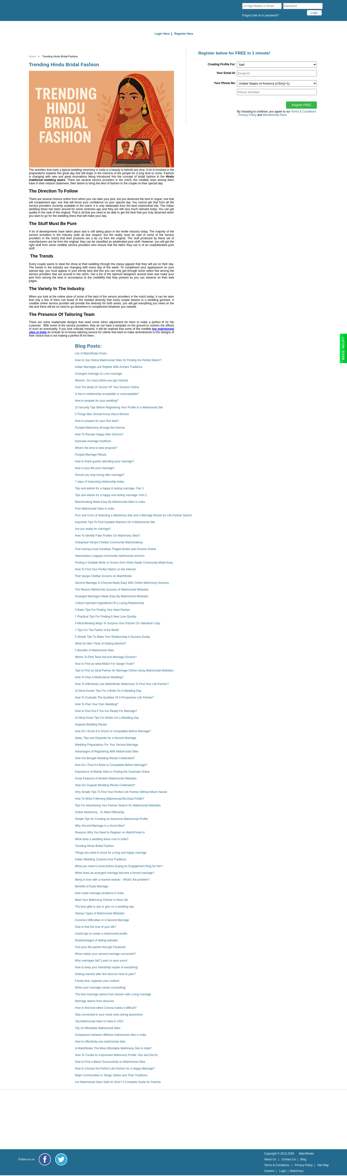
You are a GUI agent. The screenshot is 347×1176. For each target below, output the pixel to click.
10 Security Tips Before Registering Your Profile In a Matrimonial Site (119, 407)
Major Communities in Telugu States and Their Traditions (111, 1075)
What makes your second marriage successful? (105, 954)
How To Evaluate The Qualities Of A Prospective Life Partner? (114, 697)
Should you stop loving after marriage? (99, 475)
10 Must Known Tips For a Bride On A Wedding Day (108, 690)
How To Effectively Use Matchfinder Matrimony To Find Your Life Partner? (122, 684)
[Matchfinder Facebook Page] (45, 1159)
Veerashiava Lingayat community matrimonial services (110, 556)
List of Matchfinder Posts (91, 353)
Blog (303, 1159)
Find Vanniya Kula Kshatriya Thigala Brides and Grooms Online (115, 549)
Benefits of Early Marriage (91, 886)
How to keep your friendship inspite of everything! (106, 967)
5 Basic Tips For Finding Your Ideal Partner (102, 609)
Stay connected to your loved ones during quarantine (109, 1014)
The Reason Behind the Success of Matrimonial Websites (112, 589)
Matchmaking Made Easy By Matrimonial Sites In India (110, 502)
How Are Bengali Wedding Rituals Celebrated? (105, 758)
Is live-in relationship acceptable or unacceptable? (107, 394)
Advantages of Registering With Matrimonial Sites (106, 751)
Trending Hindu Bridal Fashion (94, 846)
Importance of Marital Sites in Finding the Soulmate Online (112, 771)
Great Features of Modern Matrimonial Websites (106, 778)
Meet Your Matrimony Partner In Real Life (101, 900)
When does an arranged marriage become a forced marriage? (114, 873)
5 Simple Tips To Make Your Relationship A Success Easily (112, 636)
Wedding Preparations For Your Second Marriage (106, 744)
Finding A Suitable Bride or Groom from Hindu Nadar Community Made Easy (124, 562)
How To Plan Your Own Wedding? (96, 704)
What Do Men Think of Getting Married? (100, 643)
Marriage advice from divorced (94, 1001)
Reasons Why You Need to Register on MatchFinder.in (110, 832)
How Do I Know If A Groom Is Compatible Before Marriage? (113, 731)
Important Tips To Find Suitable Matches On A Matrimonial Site (115, 522)
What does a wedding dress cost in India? (101, 839)
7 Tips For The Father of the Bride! (97, 630)
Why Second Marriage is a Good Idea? (100, 825)
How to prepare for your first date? (97, 421)
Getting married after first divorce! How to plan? (105, 974)
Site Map (323, 1165)
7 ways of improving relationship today (99, 481)
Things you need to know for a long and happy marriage (111, 852)
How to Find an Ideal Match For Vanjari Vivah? (104, 663)
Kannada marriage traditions (93, 441)
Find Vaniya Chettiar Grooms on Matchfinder (103, 576)
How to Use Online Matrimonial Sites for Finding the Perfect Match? (118, 360)
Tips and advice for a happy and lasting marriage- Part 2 (111, 495)
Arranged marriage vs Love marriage (98, 373)
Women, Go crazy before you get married (101, 380)
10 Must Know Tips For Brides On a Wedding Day (107, 717)
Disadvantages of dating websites (96, 940)
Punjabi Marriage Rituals (91, 454)
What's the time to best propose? (96, 448)
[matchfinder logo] (61, 10)
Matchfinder (306, 1153)
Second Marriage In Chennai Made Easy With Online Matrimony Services (122, 583)
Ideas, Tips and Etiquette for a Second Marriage (105, 738)
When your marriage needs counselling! (100, 987)
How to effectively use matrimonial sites (100, 1041)
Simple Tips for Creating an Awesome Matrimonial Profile (111, 819)
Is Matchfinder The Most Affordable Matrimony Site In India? (113, 1048)
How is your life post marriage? (95, 468)
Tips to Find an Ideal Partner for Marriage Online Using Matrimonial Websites (124, 670)
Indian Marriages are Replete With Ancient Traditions (108, 367)
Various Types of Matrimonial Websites (100, 913)
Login (282, 1171)
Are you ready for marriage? (93, 529)
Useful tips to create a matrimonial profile (101, 933)
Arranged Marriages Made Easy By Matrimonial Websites (111, 596)
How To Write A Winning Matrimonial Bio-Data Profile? (109, 798)
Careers (269, 1171)
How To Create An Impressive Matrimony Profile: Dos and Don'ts (116, 1055)
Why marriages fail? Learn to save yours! (101, 960)
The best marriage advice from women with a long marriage (113, 994)
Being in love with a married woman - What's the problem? (112, 879)
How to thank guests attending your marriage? (104, 461)
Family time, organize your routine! (97, 981)
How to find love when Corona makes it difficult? (105, 1008)
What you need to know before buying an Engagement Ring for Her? (119, 866)
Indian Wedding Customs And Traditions (100, 859)
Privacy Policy (304, 1165)
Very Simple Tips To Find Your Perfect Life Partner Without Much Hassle (121, 792)
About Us (270, 1159)
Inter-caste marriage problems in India (99, 893)
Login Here (162, 33)
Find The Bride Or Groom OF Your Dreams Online (107, 387)
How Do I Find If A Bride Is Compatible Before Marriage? (111, 765)
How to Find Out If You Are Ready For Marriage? (106, 711)
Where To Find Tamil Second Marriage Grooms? (106, 657)
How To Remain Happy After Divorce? (99, 434)
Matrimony (296, 1171)
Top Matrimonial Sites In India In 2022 (99, 1021)
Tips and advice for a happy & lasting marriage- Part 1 (109, 488)
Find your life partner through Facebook (100, 947)
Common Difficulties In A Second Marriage (102, 920)
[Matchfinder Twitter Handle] (61, 1159)
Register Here (183, 33)
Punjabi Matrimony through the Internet (100, 427)
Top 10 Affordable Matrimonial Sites (97, 1028)
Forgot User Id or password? (260, 15)
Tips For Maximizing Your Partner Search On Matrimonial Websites (117, 805)
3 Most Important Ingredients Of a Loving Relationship (109, 603)
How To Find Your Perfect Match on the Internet (105, 569)
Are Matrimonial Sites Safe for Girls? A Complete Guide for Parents (118, 1082)
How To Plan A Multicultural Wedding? (99, 677)
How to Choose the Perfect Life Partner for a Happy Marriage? (115, 1068)
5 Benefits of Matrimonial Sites (94, 650)
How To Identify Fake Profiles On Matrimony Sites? (107, 535)
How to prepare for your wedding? (97, 400)
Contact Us (288, 1159)
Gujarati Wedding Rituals (91, 724)
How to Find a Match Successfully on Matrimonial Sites (110, 1061)
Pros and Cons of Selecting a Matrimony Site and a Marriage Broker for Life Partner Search (133, 515)
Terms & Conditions (303, 111)
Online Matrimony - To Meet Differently (99, 812)
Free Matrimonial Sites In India (94, 508)
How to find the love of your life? (95, 927)
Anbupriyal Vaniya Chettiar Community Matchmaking (108, 542)
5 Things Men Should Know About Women (102, 414)
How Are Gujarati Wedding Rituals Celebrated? (105, 785)
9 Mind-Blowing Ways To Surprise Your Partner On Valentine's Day (117, 623)
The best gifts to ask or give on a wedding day (104, 906)
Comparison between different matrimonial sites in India (110, 1034)
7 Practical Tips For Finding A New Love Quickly (105, 616)
